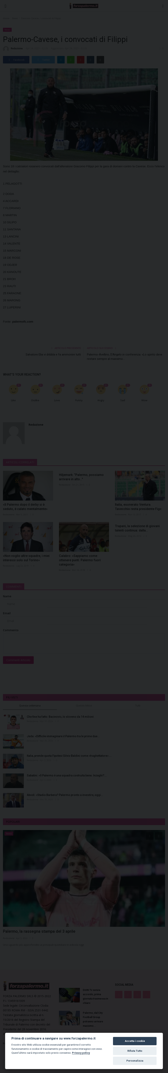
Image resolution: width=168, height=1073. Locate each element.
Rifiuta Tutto (134, 1050)
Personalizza (134, 1060)
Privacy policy (81, 1052)
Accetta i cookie (135, 1040)
